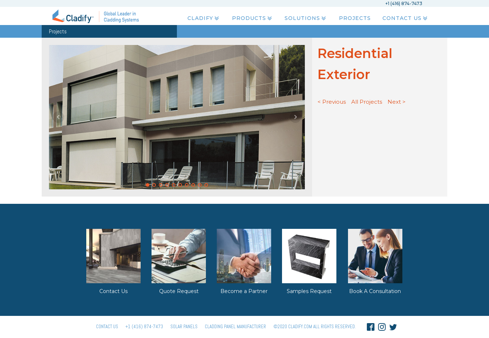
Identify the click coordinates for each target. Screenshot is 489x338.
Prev (58, 117)
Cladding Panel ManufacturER (235, 326)
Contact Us (405, 18)
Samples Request (309, 291)
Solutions (306, 18)
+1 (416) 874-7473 (144, 326)
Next (295, 117)
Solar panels (184, 326)
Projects (355, 18)
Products (252, 18)
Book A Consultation (375, 291)
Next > (397, 101)
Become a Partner (244, 291)
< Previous (332, 101)
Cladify (203, 18)
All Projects (366, 101)
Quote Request (179, 291)
